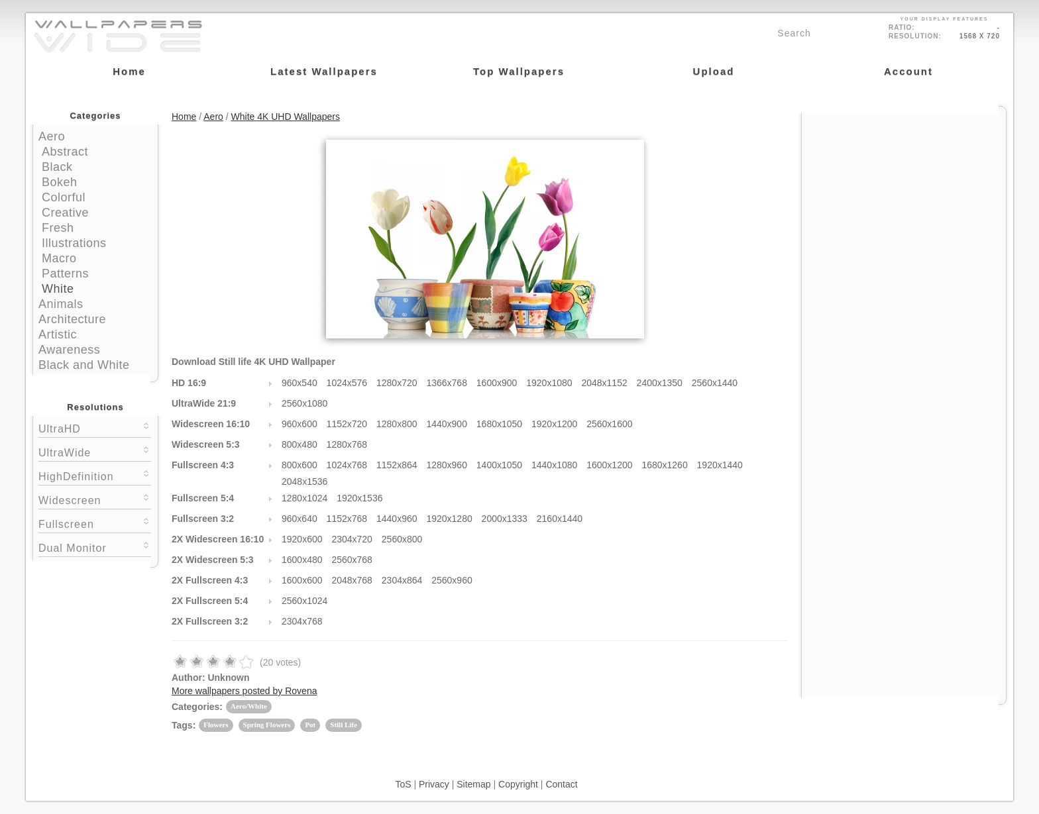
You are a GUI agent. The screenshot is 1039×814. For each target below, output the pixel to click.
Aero (51, 136)
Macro (59, 258)
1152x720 (347, 424)
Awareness (69, 349)
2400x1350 (660, 383)
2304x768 (302, 621)
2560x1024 (304, 600)
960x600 (299, 424)
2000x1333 (504, 518)
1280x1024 (304, 498)
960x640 (299, 518)
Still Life (343, 725)
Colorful (63, 197)
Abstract (65, 151)
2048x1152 (604, 383)
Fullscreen (94, 523)
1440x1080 (554, 465)
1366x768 (446, 383)
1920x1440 (720, 465)
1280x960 (446, 465)
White (58, 288)
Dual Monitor (94, 547)
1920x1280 (449, 518)
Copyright (518, 784)
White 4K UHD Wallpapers (285, 116)
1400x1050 (499, 465)
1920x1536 (359, 498)
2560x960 (451, 580)
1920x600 (302, 539)
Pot (310, 725)
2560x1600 (609, 424)
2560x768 (351, 559)
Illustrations (74, 243)
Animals (60, 304)
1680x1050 (499, 424)
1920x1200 (554, 424)
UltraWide (94, 451)
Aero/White (249, 706)
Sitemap (473, 784)
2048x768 (351, 580)
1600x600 (302, 580)
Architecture (72, 319)
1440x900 (446, 424)
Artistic (57, 334)
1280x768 (347, 444)
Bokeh (60, 182)
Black (57, 167)
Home (184, 116)
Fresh (58, 227)
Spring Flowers (267, 725)
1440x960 (396, 518)
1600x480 (302, 559)
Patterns (65, 273)
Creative (65, 212)
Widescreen (94, 499)
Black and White (84, 365)
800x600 (299, 465)
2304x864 (402, 580)
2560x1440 (715, 383)
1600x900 (497, 383)
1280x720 (396, 383)
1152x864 (396, 465)
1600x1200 (609, 465)
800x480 (299, 444)
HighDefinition (94, 475)
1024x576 (347, 383)
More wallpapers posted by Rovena (244, 691)
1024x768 (347, 465)
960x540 (299, 383)
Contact (561, 784)
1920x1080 (549, 383)
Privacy (434, 784)
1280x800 (396, 424)
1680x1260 (664, 465)
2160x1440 (559, 518)
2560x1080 (304, 403)
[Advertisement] (903, 197)
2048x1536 (304, 481)
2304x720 (351, 539)
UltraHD (94, 427)
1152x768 (347, 518)
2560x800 (402, 539)
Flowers (215, 725)
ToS (403, 784)
